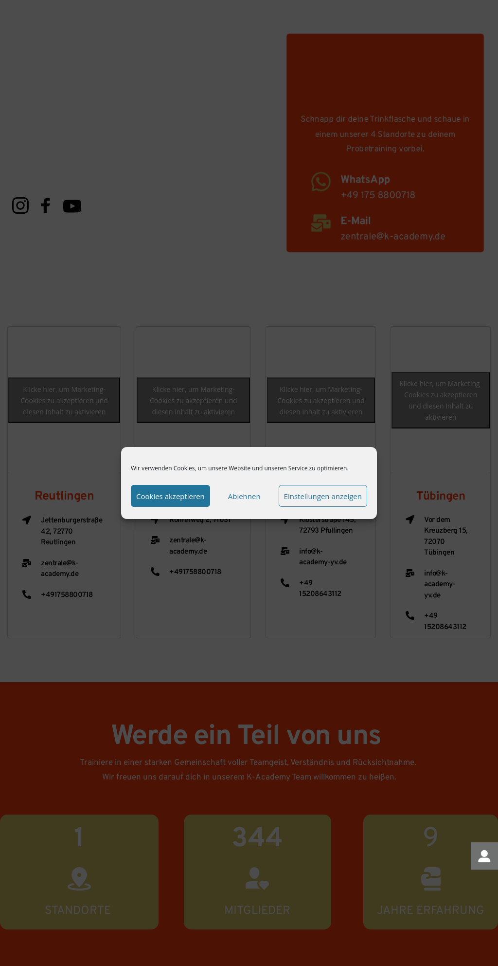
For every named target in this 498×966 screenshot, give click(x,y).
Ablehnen (244, 496)
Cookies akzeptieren (170, 496)
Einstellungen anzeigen (323, 496)
